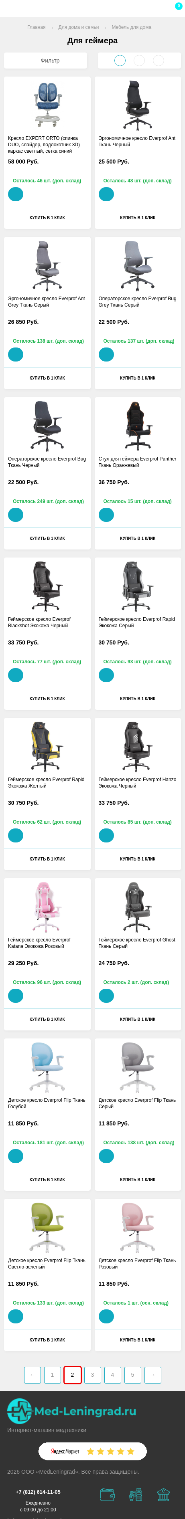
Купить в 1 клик (47, 218)
